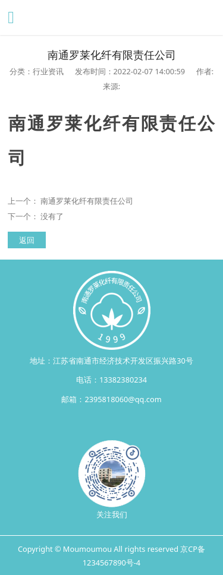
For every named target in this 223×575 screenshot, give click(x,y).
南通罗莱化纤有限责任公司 (86, 200)
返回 (26, 240)
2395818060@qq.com (122, 399)
